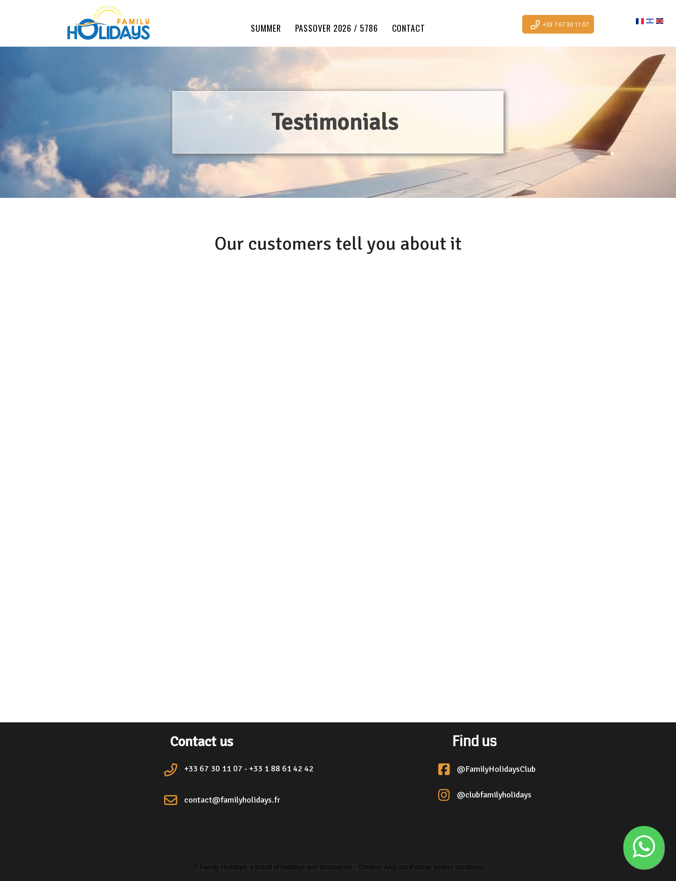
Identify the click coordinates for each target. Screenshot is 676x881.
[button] (643, 847)
